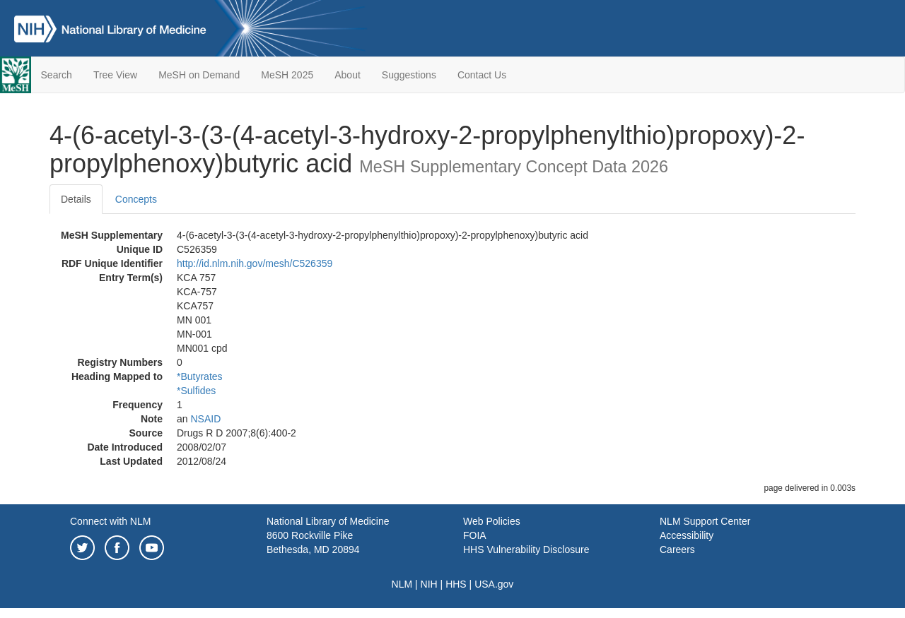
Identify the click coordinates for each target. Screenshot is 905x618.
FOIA (474, 535)
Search (56, 75)
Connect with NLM (110, 521)
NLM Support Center (705, 521)
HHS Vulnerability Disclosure (526, 549)
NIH (429, 584)
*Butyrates (200, 376)
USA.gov (493, 584)
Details (76, 199)
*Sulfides (196, 390)
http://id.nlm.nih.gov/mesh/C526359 (254, 263)
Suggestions (409, 75)
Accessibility (686, 535)
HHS (456, 584)
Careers (677, 549)
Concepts (136, 199)
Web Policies (491, 521)
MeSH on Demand (199, 75)
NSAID (205, 418)
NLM (402, 584)
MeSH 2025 (287, 75)
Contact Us (481, 75)
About (347, 75)
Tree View (115, 75)
